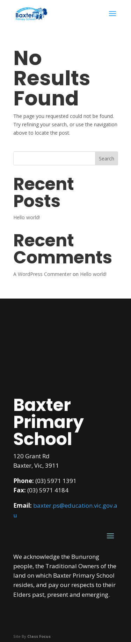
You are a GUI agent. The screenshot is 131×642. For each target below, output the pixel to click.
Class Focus (39, 636)
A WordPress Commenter (42, 274)
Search (106, 158)
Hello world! (26, 217)
